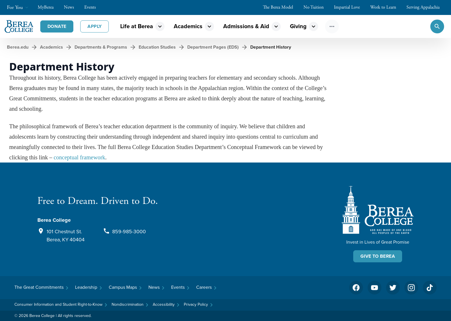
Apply (94, 26)
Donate (56, 26)
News (72, 7)
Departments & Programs (100, 47)
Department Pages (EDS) (213, 47)
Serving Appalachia (425, 7)
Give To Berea (377, 256)
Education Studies (157, 47)
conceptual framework (79, 157)
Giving (298, 26)
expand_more (159, 26)
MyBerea (48, 7)
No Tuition (316, 7)
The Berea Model (281, 7)
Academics (188, 26)
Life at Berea (136, 26)
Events (93, 7)
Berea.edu (17, 47)
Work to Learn (386, 7)
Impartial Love (350, 7)
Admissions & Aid (246, 26)
